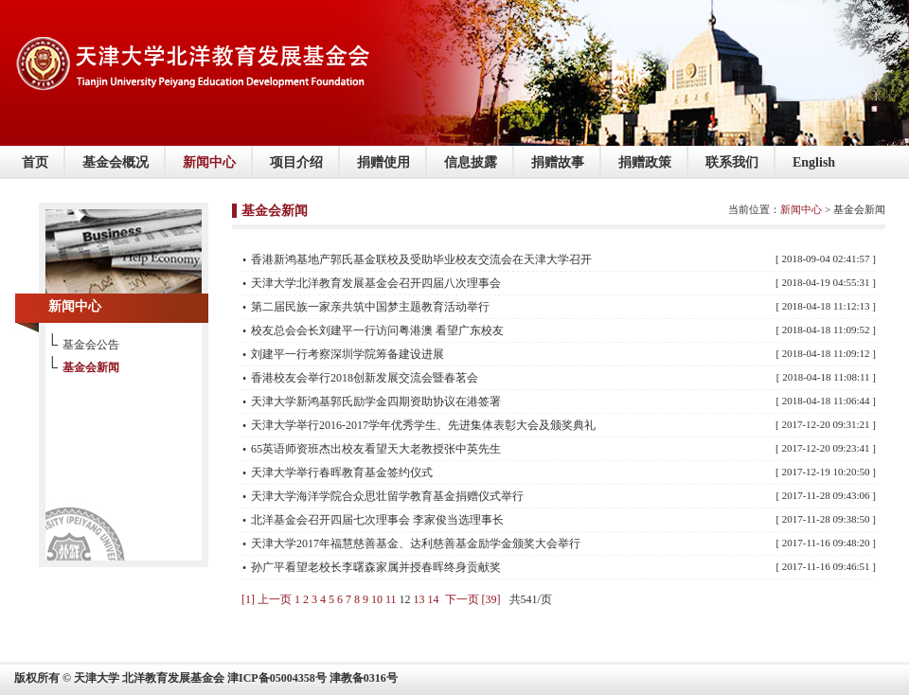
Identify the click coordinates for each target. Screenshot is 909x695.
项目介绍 (296, 162)
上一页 (275, 599)
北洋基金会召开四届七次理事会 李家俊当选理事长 (377, 519)
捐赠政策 (644, 162)
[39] (491, 599)
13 (419, 599)
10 (377, 599)
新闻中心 (209, 162)
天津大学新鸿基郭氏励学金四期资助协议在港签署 (376, 401)
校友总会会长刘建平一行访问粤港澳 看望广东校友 (377, 330)
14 (433, 599)
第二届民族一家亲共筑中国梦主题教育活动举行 (370, 306)
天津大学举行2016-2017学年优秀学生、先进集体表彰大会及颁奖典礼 (423, 425)
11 (391, 599)
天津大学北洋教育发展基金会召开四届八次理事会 (376, 283)
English (814, 162)
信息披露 (470, 162)
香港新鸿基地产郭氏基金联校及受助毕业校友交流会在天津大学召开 (421, 259)
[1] (248, 599)
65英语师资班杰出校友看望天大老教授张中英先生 (376, 448)
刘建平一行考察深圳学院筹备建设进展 (347, 354)
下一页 (462, 599)
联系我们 (731, 162)
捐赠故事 (557, 162)
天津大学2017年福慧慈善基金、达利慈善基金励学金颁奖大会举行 (415, 543)
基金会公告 (90, 344)
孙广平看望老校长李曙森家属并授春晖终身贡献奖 (376, 567)
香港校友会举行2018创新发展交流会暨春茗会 (364, 377)
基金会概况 (115, 162)
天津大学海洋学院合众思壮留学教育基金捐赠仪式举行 (387, 496)
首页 (35, 162)
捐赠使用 (383, 162)
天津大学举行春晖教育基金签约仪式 (342, 472)
